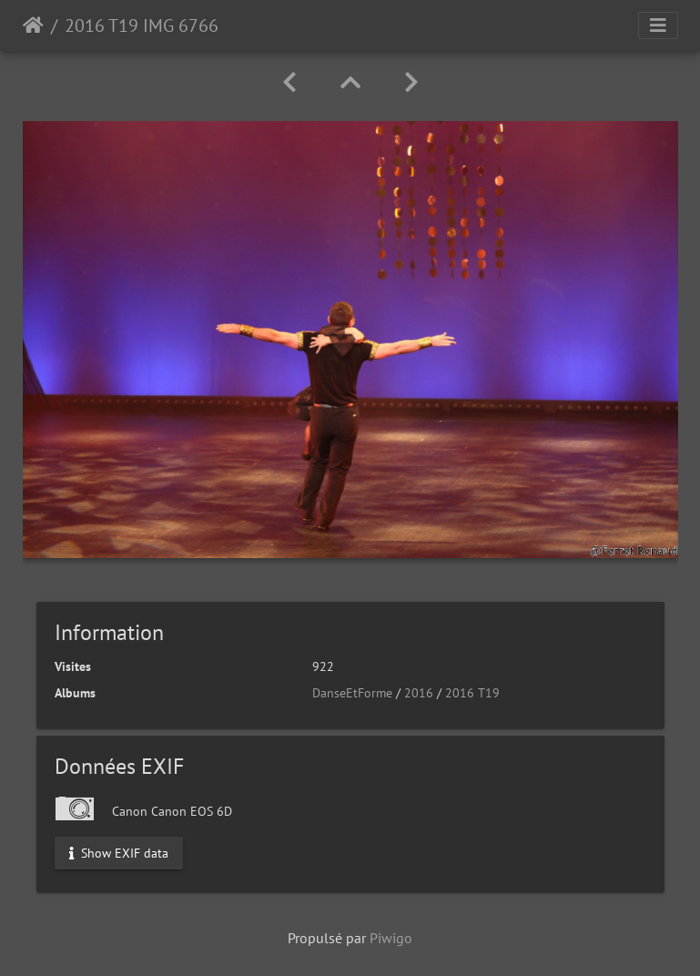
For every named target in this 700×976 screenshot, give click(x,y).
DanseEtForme (352, 693)
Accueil (33, 25)
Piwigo (391, 938)
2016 (418, 693)
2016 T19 (472, 693)
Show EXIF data (118, 852)
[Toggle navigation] (658, 25)
